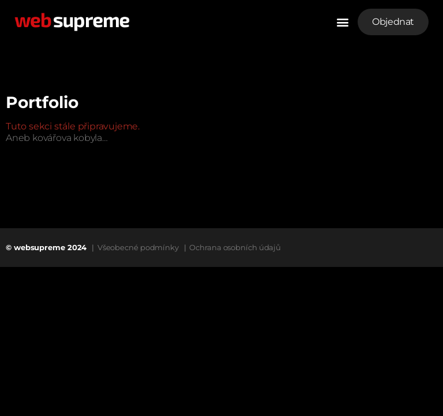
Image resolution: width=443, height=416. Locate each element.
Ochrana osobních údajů (235, 247)
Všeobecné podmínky (138, 247)
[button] (342, 22)
